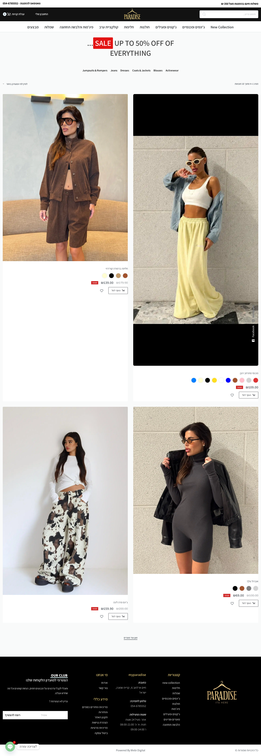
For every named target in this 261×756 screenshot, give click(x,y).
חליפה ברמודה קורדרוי (117, 268)
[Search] (204, 14)
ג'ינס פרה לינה (120, 602)
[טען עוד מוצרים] (130, 638)
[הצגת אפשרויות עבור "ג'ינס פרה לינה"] (118, 616)
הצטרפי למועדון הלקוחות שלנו (47, 677)
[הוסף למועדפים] (232, 395)
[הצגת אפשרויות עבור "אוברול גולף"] (248, 603)
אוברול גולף (252, 581)
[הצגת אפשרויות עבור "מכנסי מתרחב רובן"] (248, 395)
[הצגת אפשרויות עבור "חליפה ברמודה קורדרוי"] (118, 290)
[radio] (255, 380)
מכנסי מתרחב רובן (249, 373)
